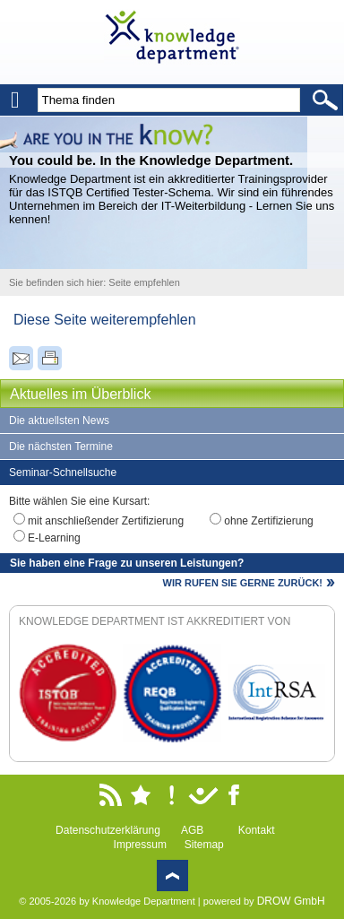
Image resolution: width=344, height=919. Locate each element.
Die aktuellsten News (59, 420)
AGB (192, 830)
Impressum (140, 844)
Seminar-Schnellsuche (62, 472)
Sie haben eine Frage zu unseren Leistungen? (127, 563)
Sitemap (204, 844)
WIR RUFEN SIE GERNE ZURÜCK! (242, 582)
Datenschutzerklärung (108, 830)
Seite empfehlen (144, 282)
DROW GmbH (291, 901)
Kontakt (256, 830)
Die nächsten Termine (61, 446)
